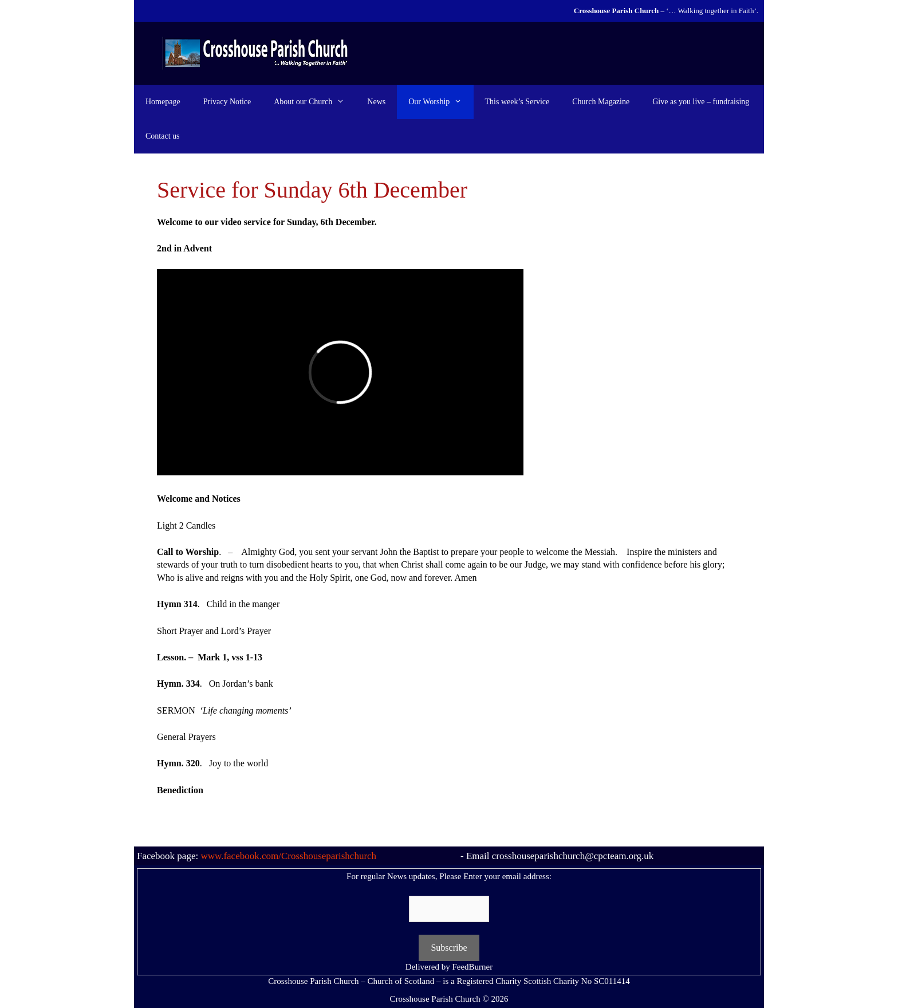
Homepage (162, 101)
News (376, 101)
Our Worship (440, 102)
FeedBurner (472, 966)
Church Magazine (600, 101)
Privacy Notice (227, 101)
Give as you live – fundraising (700, 101)
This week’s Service (517, 101)
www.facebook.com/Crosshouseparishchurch (288, 855)
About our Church (315, 102)
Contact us (162, 136)
